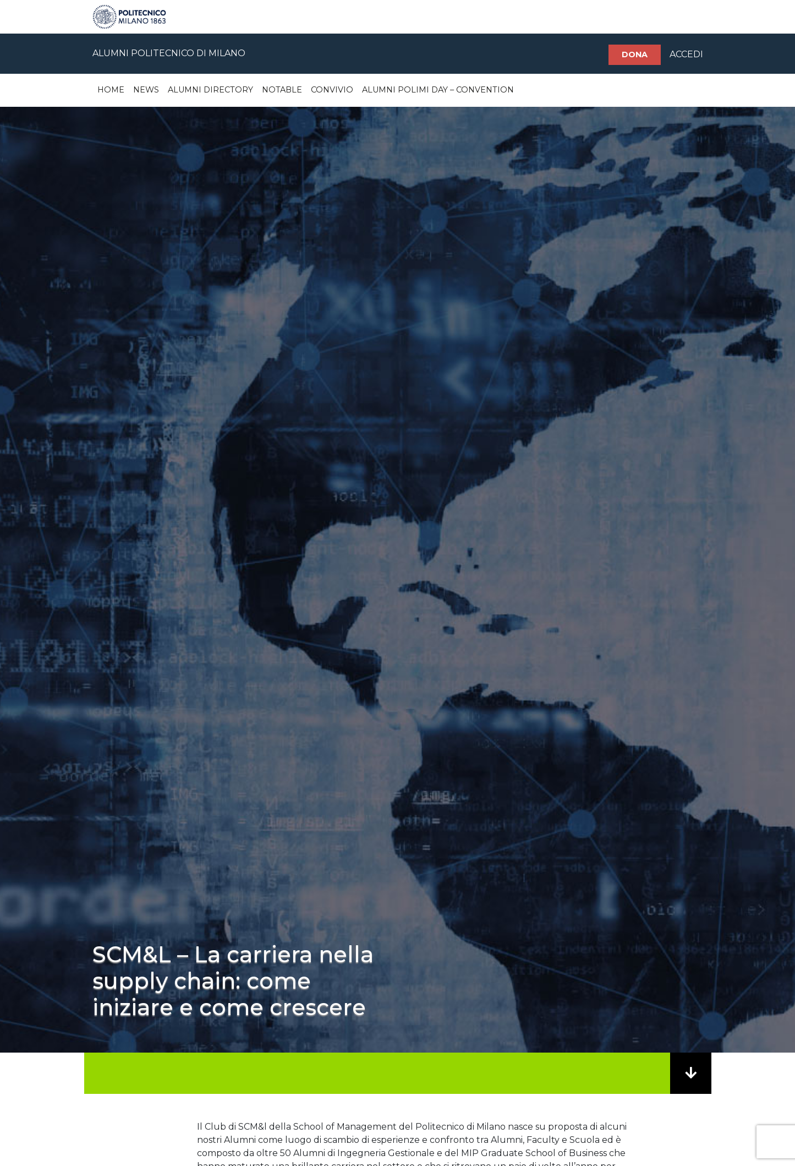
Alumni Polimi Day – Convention (438, 90)
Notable (282, 90)
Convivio (332, 90)
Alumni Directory (210, 90)
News (146, 90)
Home (110, 90)
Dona (635, 54)
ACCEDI (686, 54)
